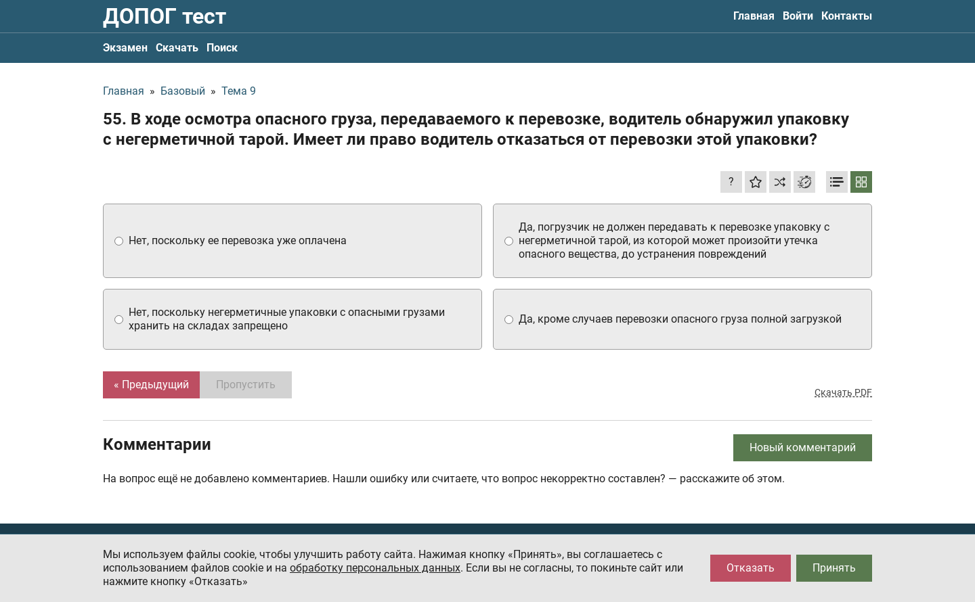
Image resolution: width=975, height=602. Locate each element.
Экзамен (125, 47)
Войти (798, 15)
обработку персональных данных (375, 567)
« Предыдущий (151, 384)
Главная (754, 15)
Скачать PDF (843, 392)
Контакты (846, 15)
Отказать (751, 567)
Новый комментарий (803, 447)
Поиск (222, 47)
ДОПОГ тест (164, 16)
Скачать (177, 47)
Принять (834, 567)
